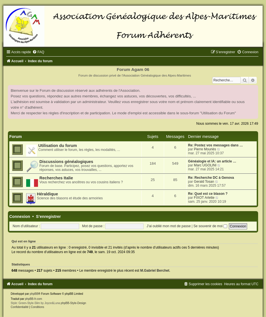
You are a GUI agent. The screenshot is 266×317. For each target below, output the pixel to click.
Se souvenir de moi (210, 226)
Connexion (19, 216)
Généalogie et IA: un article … (212, 161)
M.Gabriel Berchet (154, 271)
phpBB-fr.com (33, 298)
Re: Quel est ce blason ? (207, 194)
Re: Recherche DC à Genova (211, 178)
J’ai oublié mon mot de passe (169, 226)
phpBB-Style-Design (73, 303)
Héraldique (47, 194)
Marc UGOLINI (205, 165)
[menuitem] (38, 52)
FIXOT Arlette (204, 198)
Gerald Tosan (204, 182)
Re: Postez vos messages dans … (215, 145)
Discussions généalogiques (66, 161)
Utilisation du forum (57, 145)
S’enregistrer (48, 216)
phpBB (34, 293)
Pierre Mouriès (205, 149)
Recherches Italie (56, 178)
